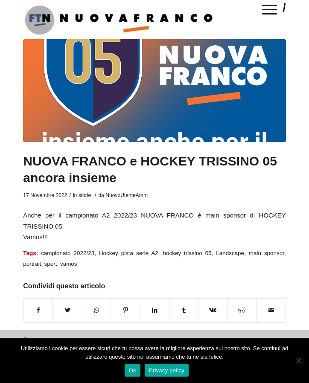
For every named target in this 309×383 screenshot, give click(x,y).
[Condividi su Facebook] (37, 310)
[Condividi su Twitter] (67, 310)
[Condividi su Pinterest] (125, 310)
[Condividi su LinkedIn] (154, 310)
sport (50, 264)
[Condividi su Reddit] (241, 310)
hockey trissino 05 (187, 253)
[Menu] (270, 11)
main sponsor (266, 253)
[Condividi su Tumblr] (183, 310)
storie (85, 195)
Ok (132, 370)
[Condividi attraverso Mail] (271, 310)
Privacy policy (166, 370)
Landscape (230, 253)
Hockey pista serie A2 (128, 253)
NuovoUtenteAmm (126, 195)
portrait (32, 264)
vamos (68, 264)
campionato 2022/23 (67, 253)
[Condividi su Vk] (212, 310)
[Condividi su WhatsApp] (96, 310)
